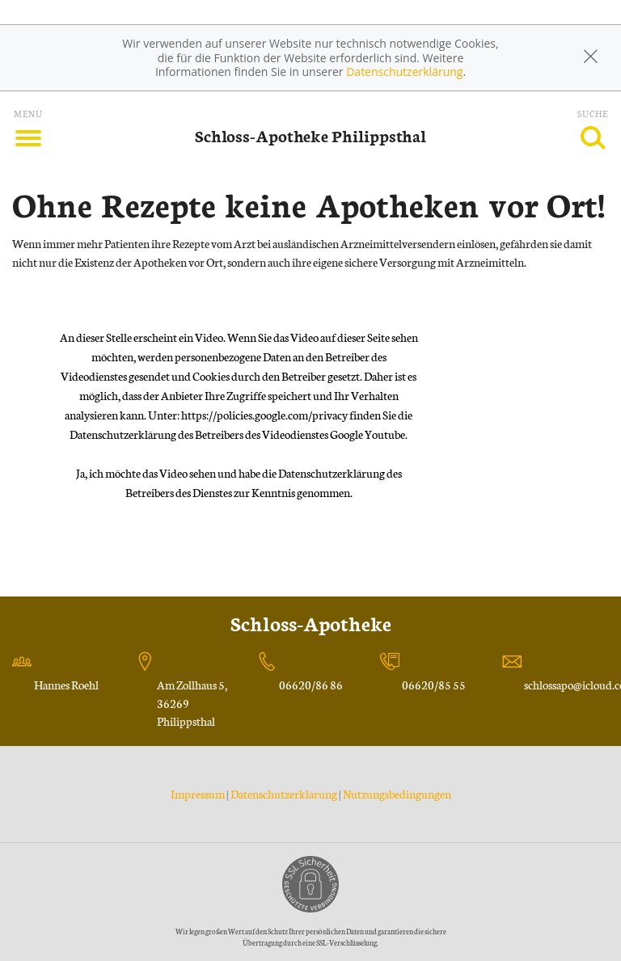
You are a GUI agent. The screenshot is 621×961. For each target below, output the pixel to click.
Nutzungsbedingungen (397, 794)
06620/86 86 (311, 684)
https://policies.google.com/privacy (264, 415)
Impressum (198, 794)
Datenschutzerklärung (404, 71)
